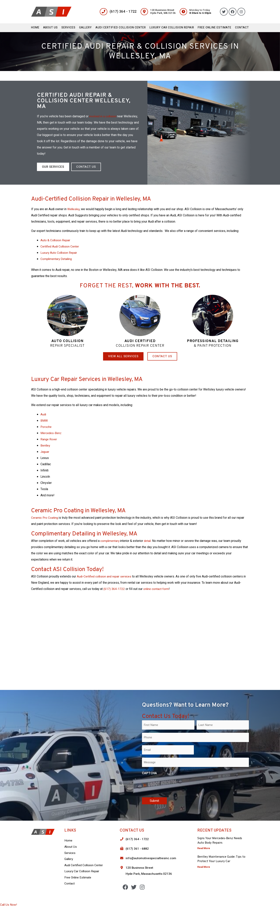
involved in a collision (103, 116)
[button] (53, 167)
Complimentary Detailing (56, 259)
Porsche (46, 427)
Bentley (45, 445)
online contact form (156, 589)
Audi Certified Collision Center (120, 27)
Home (35, 27)
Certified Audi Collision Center (60, 246)
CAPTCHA (149, 773)
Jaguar (45, 451)
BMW (44, 420)
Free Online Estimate (214, 27)
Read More (203, 848)
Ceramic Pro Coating (45, 517)
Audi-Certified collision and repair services (105, 576)
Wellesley (74, 209)
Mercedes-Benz (51, 433)
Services (68, 27)
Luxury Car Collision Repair (172, 27)
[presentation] (171, 785)
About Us (50, 27)
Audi (43, 414)
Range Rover (49, 439)
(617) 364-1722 (114, 589)
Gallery (85, 27)
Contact (242, 27)
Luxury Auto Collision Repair (59, 252)
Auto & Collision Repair (55, 240)
